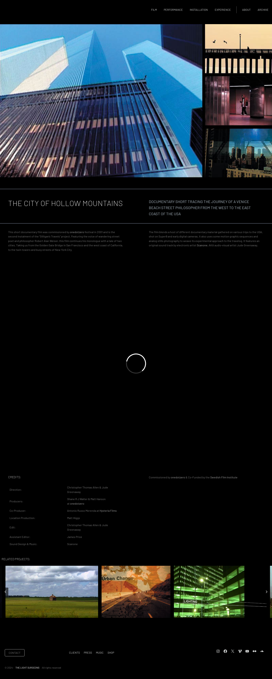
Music (100, 652)
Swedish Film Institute (223, 477)
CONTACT (14, 652)
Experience (223, 9)
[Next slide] (266, 592)
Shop (111, 652)
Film (154, 9)
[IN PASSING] (220, 592)
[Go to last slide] (5, 592)
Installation (199, 9)
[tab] (123, 621)
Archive (263, 9)
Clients (74, 652)
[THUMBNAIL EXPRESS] (136, 592)
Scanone (202, 245)
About (246, 9)
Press (88, 652)
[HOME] (52, 592)
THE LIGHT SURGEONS (27, 667)
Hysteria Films (108, 510)
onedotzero (77, 232)
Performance (173, 9)
